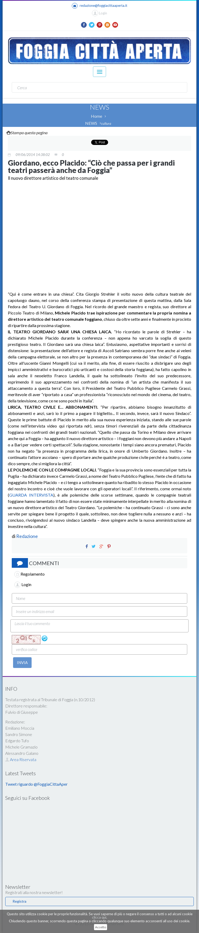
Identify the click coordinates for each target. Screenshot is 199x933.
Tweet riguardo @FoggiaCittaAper (36, 784)
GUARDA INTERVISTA (31, 494)
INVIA (22, 662)
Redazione (27, 536)
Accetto (100, 927)
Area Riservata (20, 759)
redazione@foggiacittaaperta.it (99, 6)
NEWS (91, 123)
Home (96, 116)
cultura (106, 123)
